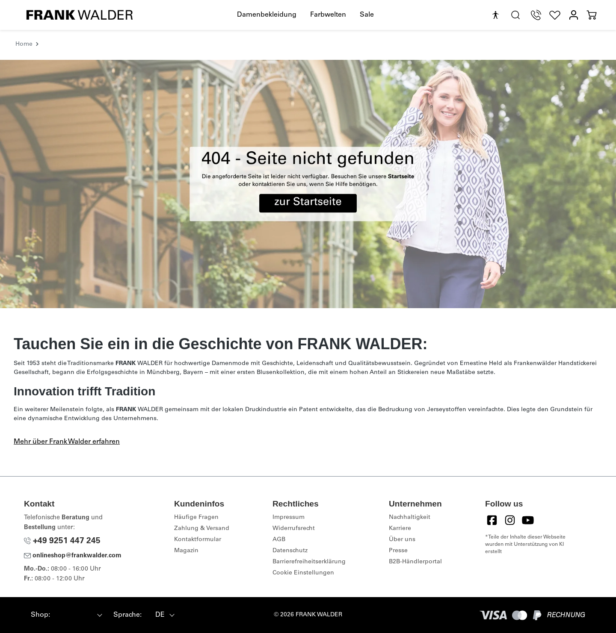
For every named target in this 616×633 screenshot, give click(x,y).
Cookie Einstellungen (303, 573)
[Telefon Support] (536, 15)
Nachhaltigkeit (409, 518)
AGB (278, 540)
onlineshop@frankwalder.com (72, 556)
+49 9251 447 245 (62, 541)
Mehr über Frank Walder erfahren (67, 442)
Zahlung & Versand (201, 529)
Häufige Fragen (196, 518)
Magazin (186, 551)
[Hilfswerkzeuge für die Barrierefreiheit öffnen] (495, 15)
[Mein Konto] (574, 15)
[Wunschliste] (555, 15)
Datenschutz (290, 551)
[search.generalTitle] (515, 15)
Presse (398, 551)
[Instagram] (510, 520)
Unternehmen (415, 503)
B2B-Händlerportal (415, 562)
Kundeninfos (199, 503)
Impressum (288, 518)
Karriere (400, 529)
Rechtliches (295, 503)
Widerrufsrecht (293, 529)
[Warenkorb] (592, 15)
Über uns (402, 540)
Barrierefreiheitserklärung (309, 562)
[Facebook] (492, 520)
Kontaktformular (197, 540)
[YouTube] (528, 520)
